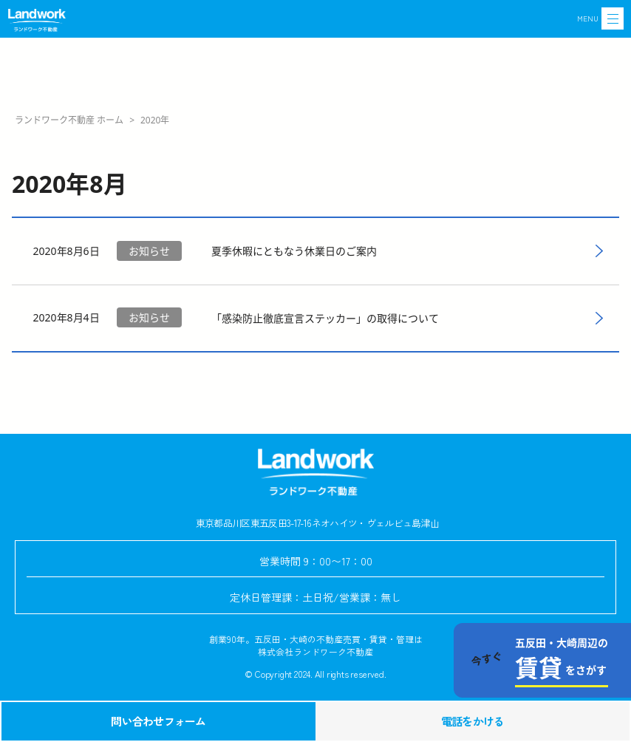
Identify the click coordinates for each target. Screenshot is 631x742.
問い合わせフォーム (158, 721)
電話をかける (473, 721)
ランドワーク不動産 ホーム (69, 120)
